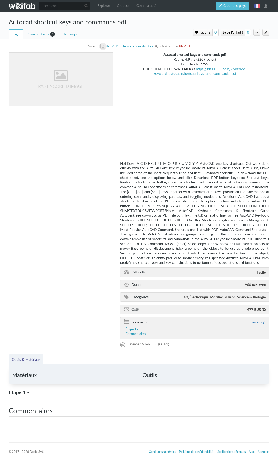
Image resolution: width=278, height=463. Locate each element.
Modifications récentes (231, 451)
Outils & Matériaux (26, 359)
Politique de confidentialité (196, 451)
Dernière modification (137, 46)
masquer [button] (255, 322)
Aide (252, 451)
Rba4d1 (184, 46)
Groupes (123, 6)
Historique (70, 34)
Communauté (146, 6)
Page (16, 34)
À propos (263, 451)
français (257, 5)
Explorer (103, 6)
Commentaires (38, 34)
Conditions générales (162, 451)
